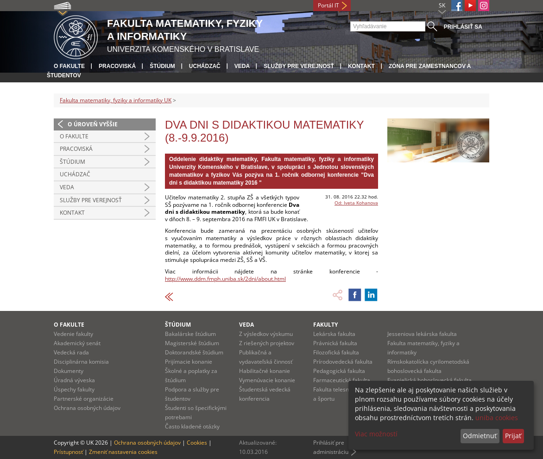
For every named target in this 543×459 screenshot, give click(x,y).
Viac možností (376, 433)
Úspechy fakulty (74, 389)
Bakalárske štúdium (190, 334)
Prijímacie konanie (188, 362)
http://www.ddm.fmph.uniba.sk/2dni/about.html (225, 279)
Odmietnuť (480, 435)
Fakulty (325, 325)
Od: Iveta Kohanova (356, 202)
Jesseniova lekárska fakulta (422, 334)
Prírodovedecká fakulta (343, 362)
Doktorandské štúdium (194, 352)
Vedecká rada (71, 352)
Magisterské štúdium (192, 343)
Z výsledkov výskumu (266, 334)
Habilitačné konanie (264, 371)
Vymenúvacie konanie (267, 380)
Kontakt (361, 66)
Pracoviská (117, 66)
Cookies (197, 443)
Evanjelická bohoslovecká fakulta (429, 380)
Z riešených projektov (266, 343)
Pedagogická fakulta (339, 371)
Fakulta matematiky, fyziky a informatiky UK (115, 100)
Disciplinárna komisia (81, 362)
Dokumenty (68, 371)
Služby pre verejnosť (299, 66)
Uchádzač (205, 66)
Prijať (513, 435)
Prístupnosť (68, 452)
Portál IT (328, 5)
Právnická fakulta (335, 343)
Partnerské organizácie (84, 399)
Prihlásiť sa (463, 27)
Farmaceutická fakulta (341, 380)
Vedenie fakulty (73, 334)
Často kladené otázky (192, 426)
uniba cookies (496, 417)
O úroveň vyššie (93, 124)
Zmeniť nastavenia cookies (123, 452)
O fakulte (69, 66)
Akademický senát (77, 343)
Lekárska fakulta (334, 334)
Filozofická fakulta (336, 352)
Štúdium (162, 66)
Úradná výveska (74, 380)
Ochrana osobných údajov (87, 408)
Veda (242, 66)
